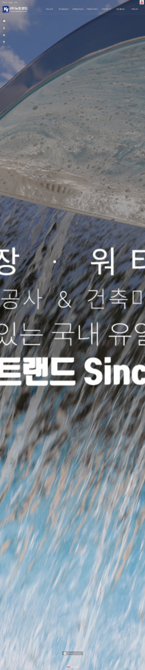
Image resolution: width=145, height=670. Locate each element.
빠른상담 (4, 43)
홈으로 (4, 22)
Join (15, 2)
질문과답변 (4, 36)
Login (10, 2)
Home (4, 2)
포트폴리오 (4, 29)
